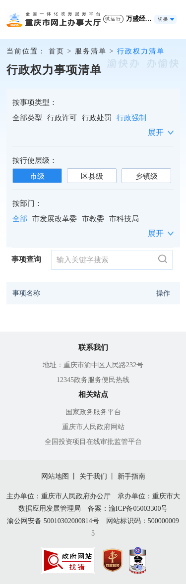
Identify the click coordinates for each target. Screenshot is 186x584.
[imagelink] (68, 560)
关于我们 (93, 476)
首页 (56, 51)
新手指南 (131, 476)
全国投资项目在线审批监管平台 (93, 441)
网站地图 (55, 476)
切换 (163, 19)
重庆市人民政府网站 (93, 427)
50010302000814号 (71, 521)
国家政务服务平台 (93, 412)
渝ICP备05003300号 (138, 508)
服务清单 (91, 51)
